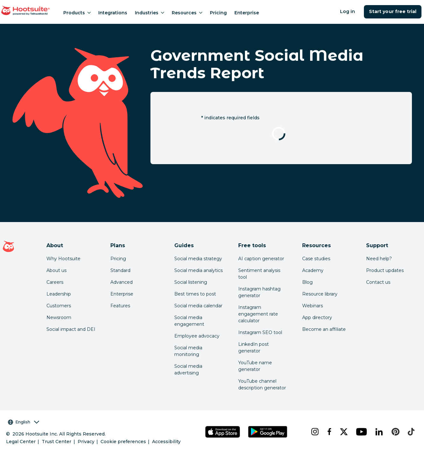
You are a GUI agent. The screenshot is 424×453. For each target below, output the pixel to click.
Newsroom (58, 317)
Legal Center (21, 441)
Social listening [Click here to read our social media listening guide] (190, 282)
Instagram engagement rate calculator (258, 314)
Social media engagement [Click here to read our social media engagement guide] (189, 321)
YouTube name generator (255, 366)
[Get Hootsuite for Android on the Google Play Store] (268, 432)
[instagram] (314, 432)
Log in (347, 11)
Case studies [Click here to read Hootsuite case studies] (316, 258)
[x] (343, 432)
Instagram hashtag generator (259, 292)
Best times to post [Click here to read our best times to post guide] (195, 294)
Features (120, 306)
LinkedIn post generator (253, 347)
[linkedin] (378, 432)
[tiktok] (410, 432)
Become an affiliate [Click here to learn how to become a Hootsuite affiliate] (324, 329)
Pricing (218, 13)
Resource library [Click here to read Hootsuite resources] (319, 294)
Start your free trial (392, 11)
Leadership (58, 294)
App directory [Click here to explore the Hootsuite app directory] (317, 317)
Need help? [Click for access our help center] (379, 258)
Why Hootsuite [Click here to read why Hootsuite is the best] (63, 258)
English (23, 422)
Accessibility (166, 441)
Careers (54, 282)
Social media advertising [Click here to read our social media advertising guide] (188, 369)
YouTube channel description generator (262, 384)
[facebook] (328, 432)
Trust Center (56, 441)
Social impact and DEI (70, 329)
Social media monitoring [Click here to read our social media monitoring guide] (188, 351)
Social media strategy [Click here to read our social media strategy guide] (198, 258)
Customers (58, 306)
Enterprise (246, 13)
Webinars (312, 306)
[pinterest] (394, 432)
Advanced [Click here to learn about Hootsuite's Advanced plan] (121, 282)
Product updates (385, 270)
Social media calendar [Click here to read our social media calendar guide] (198, 306)
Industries (149, 13)
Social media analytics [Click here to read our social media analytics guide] (198, 270)
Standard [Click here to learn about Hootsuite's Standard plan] (120, 270)
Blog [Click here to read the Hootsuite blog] (307, 282)
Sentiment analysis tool (259, 274)
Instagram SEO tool (260, 332)
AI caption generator (261, 258)
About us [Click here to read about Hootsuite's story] (56, 270)
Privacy (86, 441)
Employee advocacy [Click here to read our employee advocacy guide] (196, 336)
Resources (187, 13)
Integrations (112, 13)
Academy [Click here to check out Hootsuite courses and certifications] (312, 270)
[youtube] (360, 432)
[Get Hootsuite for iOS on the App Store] (223, 432)
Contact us (378, 282)
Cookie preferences (123, 441)
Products (77, 13)
